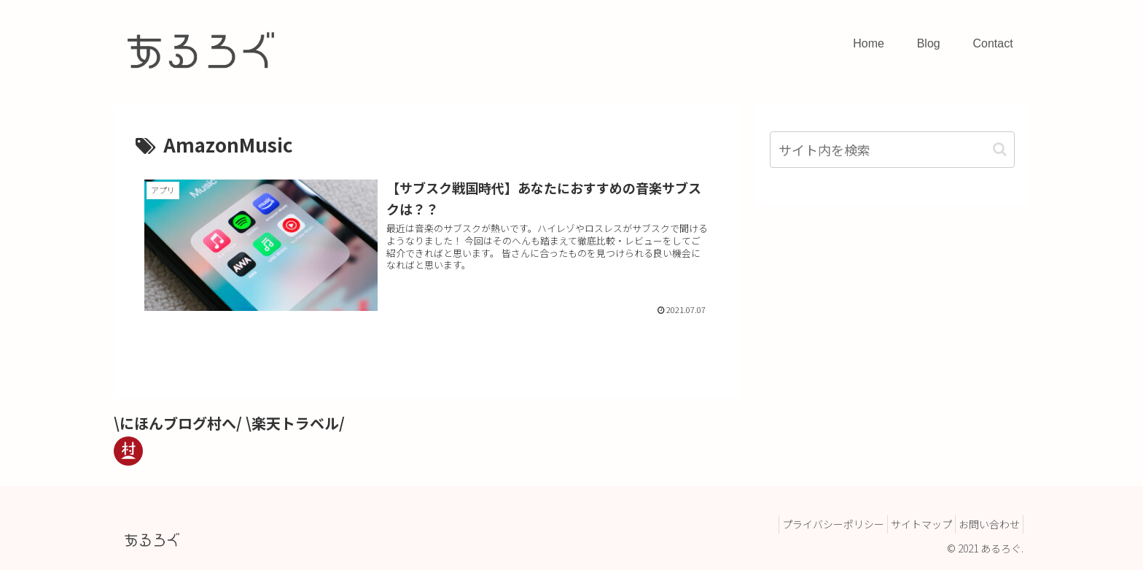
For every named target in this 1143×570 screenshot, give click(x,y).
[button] (1000, 149)
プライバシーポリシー (811, 524)
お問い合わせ (984, 524)
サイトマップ (908, 524)
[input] (892, 149)
